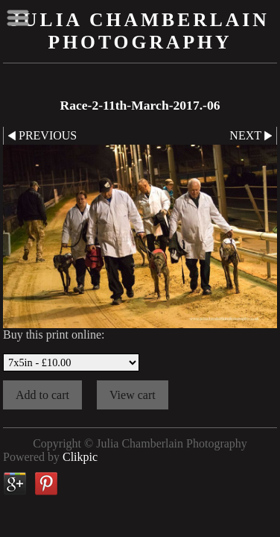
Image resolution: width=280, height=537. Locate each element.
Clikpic (80, 456)
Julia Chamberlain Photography (139, 31)
